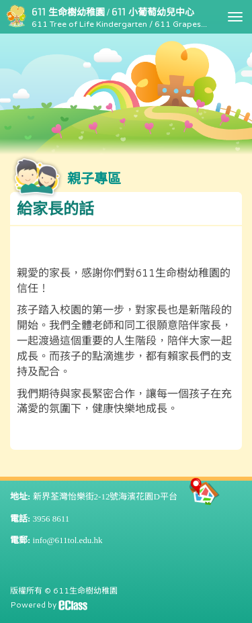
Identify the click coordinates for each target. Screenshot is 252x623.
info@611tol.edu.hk (68, 540)
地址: (20, 496)
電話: (20, 519)
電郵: (20, 540)
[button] (126, 209)
